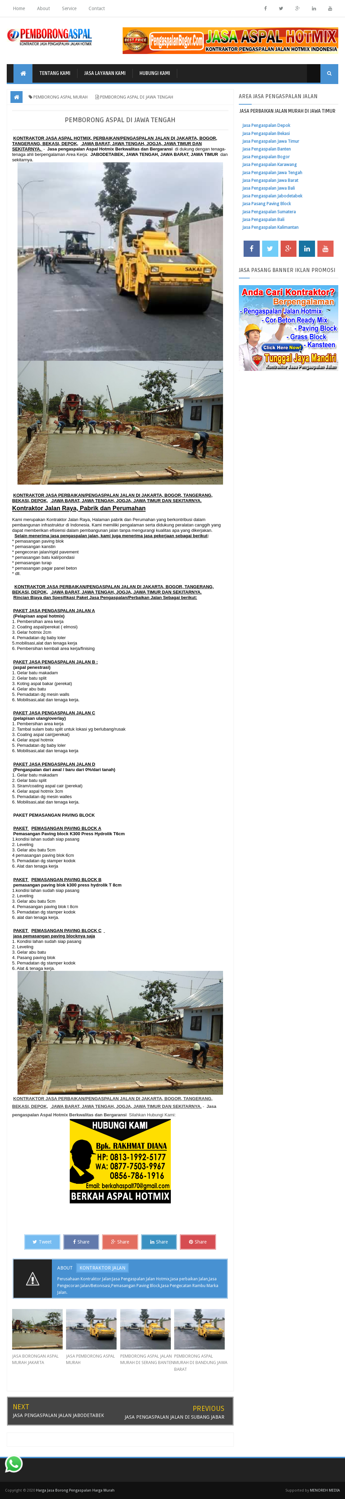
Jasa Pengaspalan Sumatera (269, 211)
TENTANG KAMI (54, 73)
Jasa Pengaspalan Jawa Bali (268, 188)
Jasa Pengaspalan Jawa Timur (270, 141)
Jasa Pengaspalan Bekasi (266, 133)
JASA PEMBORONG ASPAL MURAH (90, 1359)
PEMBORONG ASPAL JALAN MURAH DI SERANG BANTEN (147, 1359)
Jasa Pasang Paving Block (266, 203)
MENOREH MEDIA (325, 1490)
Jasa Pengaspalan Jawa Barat (270, 180)
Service (69, 8)
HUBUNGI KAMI (154, 73)
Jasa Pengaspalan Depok (266, 125)
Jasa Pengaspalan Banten (266, 149)
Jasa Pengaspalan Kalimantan (270, 227)
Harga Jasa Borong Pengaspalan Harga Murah (75, 1490)
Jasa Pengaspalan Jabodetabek (272, 195)
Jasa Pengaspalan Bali (263, 219)
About (43, 8)
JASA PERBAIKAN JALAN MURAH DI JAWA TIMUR (288, 111)
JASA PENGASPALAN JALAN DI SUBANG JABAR (174, 1417)
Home (19, 8)
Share (81, 1242)
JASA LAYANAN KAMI (105, 73)
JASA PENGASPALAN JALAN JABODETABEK (58, 1415)
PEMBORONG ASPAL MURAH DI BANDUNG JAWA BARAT (200, 1363)
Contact (97, 8)
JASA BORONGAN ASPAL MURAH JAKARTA (35, 1359)
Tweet (42, 1242)
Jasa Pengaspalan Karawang (269, 164)
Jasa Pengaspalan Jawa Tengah (272, 172)
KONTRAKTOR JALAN (102, 1268)
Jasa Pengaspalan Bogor (266, 156)
